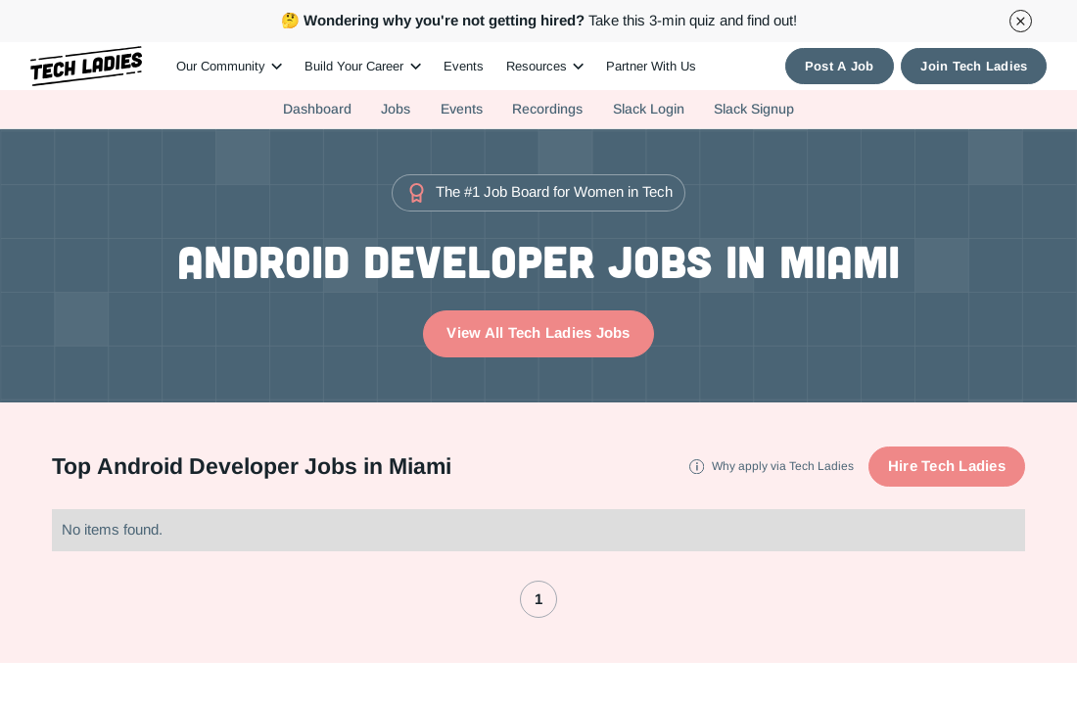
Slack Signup (754, 109)
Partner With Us (651, 66)
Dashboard (317, 109)
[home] (86, 66)
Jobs (395, 109)
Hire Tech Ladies (947, 465)
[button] (229, 66)
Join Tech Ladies (973, 66)
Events (464, 66)
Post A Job (839, 66)
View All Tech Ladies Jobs (538, 332)
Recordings (547, 109)
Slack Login (648, 109)
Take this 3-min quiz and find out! (539, 20)
